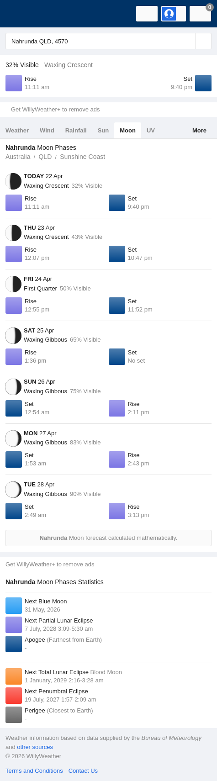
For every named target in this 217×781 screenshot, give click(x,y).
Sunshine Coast (82, 156)
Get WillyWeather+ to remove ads (55, 109)
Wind (47, 130)
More (199, 130)
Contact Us (83, 770)
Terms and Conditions (34, 770)
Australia (17, 156)
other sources (35, 747)
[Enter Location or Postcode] (108, 41)
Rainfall (76, 130)
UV (151, 130)
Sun (103, 130)
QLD (45, 156)
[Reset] (187, 41)
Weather (17, 130)
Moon (128, 130)
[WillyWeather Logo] (20, 13)
